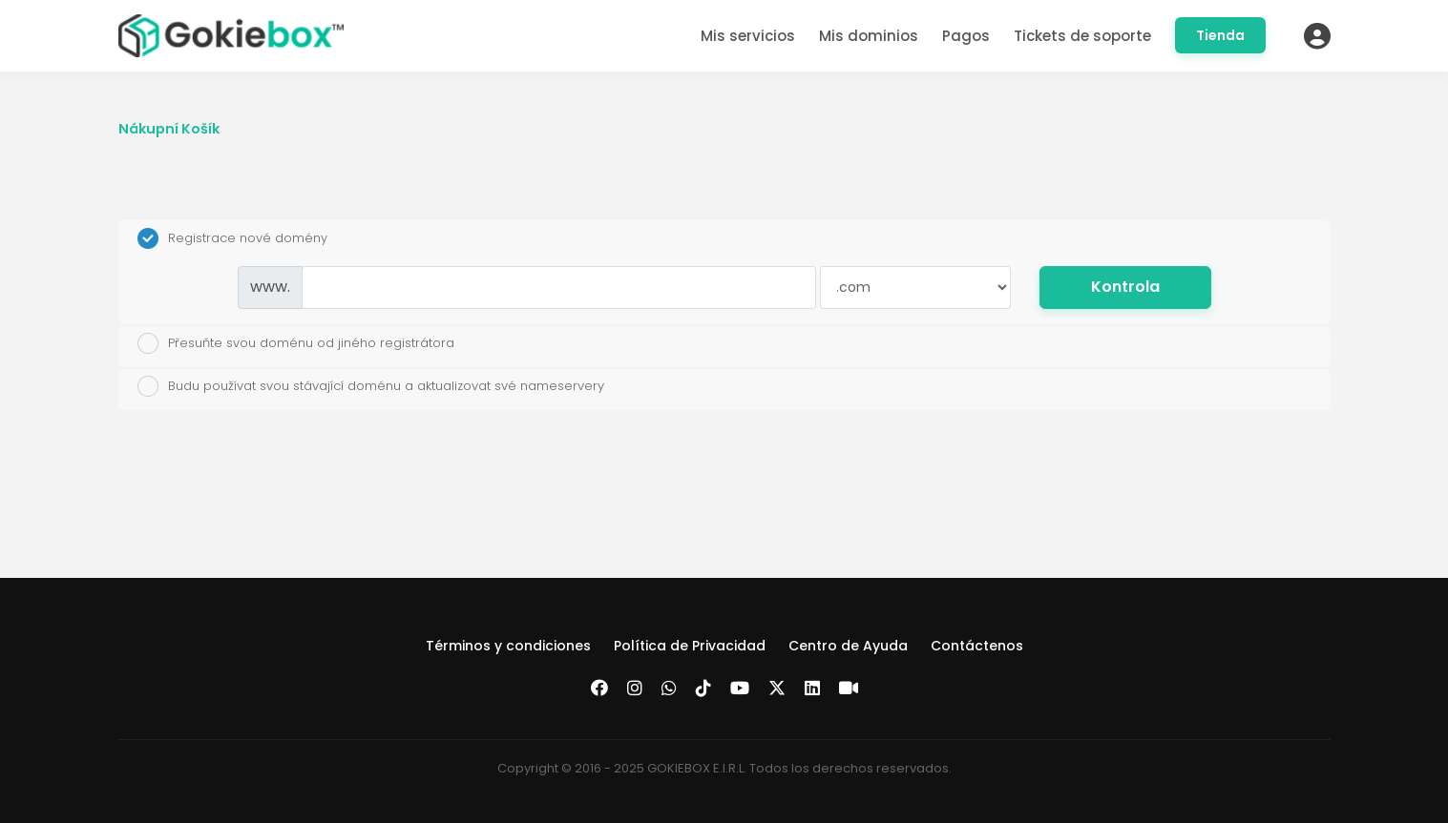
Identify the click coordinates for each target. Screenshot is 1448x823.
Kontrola (1125, 287)
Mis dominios (868, 36)
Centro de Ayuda (848, 645)
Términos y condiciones (508, 645)
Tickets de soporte (1082, 36)
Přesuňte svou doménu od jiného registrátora (295, 343)
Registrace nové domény (232, 238)
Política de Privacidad (690, 645)
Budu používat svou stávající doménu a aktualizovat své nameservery (370, 386)
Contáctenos (977, 645)
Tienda (1220, 35)
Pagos (966, 36)
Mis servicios (748, 36)
